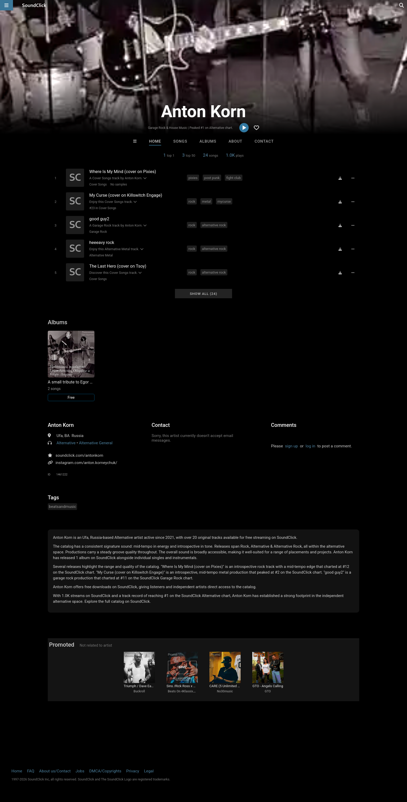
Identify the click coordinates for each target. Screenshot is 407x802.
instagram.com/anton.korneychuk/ (86, 462)
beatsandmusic (62, 506)
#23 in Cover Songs (102, 208)
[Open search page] (402, 5)
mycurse (224, 201)
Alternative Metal (101, 255)
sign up (291, 446)
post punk (212, 178)
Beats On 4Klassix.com (184, 691)
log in (310, 446)
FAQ (30, 771)
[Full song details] (352, 178)
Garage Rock (98, 232)
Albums (207, 141)
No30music (225, 691)
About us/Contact (55, 771)
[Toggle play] (55, 178)
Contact (264, 141)
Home (155, 141)
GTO (268, 691)
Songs (180, 141)
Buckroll (139, 691)
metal (206, 201)
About (235, 141)
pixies (193, 178)
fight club (233, 178)
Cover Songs (98, 184)
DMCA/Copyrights (105, 771)
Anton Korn (61, 425)
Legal (149, 771)
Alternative (66, 443)
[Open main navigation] (6, 5)
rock (191, 201)
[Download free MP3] (340, 178)
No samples (118, 184)
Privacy (132, 771)
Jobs (80, 771)
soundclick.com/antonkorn (79, 455)
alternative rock (214, 225)
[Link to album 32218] (71, 366)
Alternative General (96, 443)
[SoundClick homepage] (34, 5)
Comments (283, 425)
